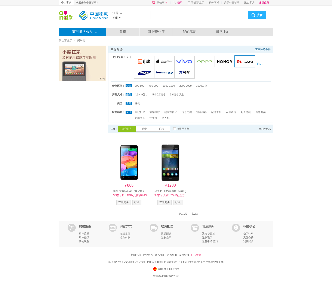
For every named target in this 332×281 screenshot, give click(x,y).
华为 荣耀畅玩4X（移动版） (130, 195)
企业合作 (148, 254)
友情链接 (184, 254)
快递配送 (166, 233)
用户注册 (84, 233)
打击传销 (196, 254)
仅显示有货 (182, 128)
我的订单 (248, 233)
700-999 (153, 85)
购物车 (163, 2)
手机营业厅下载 (215, 261)
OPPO (205, 61)
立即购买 (123, 202)
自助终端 (191, 261)
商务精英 (260, 112)
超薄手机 (216, 112)
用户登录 (84, 237)
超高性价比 (170, 112)
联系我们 (160, 254)
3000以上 (201, 85)
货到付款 (125, 237)
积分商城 (214, 2)
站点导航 (172, 254)
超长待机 (246, 112)
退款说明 (207, 237)
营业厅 (201, 261)
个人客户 (66, 2)
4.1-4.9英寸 (141, 94)
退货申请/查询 (210, 241)
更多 (260, 63)
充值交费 (248, 237)
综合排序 (127, 128)
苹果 (165, 61)
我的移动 (189, 32)
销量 (144, 128)
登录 (179, 2)
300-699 (139, 85)
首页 (122, 32)
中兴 (185, 73)
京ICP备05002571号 (166, 269)
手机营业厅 (197, 2)
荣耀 (225, 61)
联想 (165, 73)
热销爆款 (155, 112)
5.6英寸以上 (177, 94)
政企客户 (249, 2)
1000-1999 (169, 85)
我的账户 (248, 241)
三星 (145, 73)
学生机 (153, 117)
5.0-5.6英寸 (158, 94)
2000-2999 (185, 85)
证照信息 (264, 2)
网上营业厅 (156, 32)
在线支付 (125, 233)
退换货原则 (208, 233)
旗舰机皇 (140, 112)
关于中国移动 (231, 2)
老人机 (165, 117)
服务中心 (223, 32)
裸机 (137, 103)
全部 (128, 57)
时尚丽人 (140, 117)
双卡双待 (231, 112)
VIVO (185, 61)
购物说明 (84, 241)
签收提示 (166, 237)
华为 (245, 61)
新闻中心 (136, 254)
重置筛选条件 (263, 49)
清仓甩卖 (187, 112)
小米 (145, 61)
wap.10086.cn (131, 261)
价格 (161, 128)
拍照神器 (201, 112)
